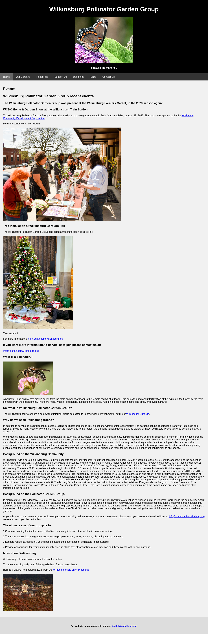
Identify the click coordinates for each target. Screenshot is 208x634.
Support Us (61, 77)
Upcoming (78, 77)
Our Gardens (23, 77)
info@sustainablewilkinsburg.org (45, 338)
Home (6, 77)
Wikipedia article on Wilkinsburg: (71, 569)
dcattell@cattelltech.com (124, 626)
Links (93, 77)
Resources (42, 77)
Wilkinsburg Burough (137, 414)
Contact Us (108, 77)
